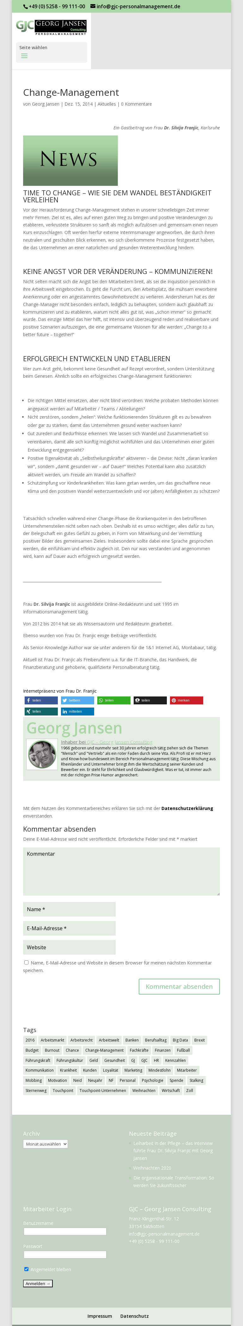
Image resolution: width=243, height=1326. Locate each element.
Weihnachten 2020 (152, 1168)
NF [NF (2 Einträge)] (111, 1080)
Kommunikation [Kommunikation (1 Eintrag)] (40, 1070)
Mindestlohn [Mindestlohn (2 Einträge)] (160, 1070)
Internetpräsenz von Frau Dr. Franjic (60, 691)
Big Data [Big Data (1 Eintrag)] (180, 1040)
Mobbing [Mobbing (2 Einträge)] (34, 1080)
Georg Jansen (45, 104)
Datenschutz (134, 1316)
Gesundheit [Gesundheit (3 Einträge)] (114, 1060)
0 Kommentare (136, 104)
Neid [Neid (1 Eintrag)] (77, 1080)
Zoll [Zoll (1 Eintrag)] (189, 1090)
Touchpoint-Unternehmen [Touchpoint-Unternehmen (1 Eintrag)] (103, 1090)
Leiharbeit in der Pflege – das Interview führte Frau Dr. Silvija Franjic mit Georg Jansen (173, 1150)
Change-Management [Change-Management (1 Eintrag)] (104, 1050)
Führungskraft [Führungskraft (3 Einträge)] (38, 1060)
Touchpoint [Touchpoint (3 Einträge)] (63, 1090)
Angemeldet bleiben (47, 1269)
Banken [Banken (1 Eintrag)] (132, 1040)
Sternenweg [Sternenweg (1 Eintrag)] (36, 1090)
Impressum (100, 1316)
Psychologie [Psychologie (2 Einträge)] (152, 1080)
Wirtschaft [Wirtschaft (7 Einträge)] (171, 1090)
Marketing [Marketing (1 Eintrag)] (133, 1070)
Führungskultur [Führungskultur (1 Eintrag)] (70, 1060)
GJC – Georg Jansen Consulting (120, 742)
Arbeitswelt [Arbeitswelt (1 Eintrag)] (109, 1040)
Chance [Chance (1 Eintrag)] (72, 1050)
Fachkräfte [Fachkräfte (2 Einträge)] (139, 1050)
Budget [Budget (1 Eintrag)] (32, 1050)
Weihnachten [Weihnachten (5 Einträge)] (143, 1090)
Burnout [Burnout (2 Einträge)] (52, 1050)
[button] (41, 700)
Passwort (32, 1246)
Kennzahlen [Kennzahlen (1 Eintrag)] (175, 1060)
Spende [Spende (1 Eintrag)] (176, 1080)
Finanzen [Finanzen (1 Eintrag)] (163, 1050)
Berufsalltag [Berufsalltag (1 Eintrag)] (156, 1040)
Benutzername (38, 1223)
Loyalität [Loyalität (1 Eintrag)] (110, 1070)
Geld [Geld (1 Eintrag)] (93, 1060)
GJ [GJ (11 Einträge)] (133, 1060)
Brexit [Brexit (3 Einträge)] (199, 1040)
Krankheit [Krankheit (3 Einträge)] (68, 1070)
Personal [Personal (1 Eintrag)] (128, 1080)
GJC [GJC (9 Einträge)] (144, 1060)
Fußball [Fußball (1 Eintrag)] (183, 1050)
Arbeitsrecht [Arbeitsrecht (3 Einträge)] (81, 1040)
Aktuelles (107, 104)
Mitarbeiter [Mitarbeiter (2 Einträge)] (187, 1070)
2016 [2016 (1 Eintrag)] (30, 1040)
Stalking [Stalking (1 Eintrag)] (196, 1080)
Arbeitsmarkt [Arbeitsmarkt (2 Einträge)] (52, 1040)
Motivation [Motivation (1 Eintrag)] (57, 1080)
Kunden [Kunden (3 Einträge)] (90, 1070)
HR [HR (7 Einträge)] (156, 1060)
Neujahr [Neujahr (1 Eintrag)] (95, 1080)
